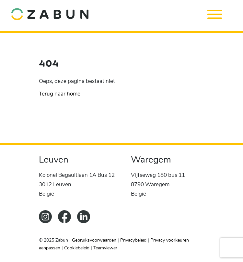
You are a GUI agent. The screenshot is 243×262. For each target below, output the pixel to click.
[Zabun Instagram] (48, 221)
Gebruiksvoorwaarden (94, 240)
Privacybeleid (133, 240)
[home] (111, 14)
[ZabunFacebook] (67, 221)
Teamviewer (105, 248)
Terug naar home (59, 94)
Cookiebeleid (76, 248)
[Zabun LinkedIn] (86, 221)
